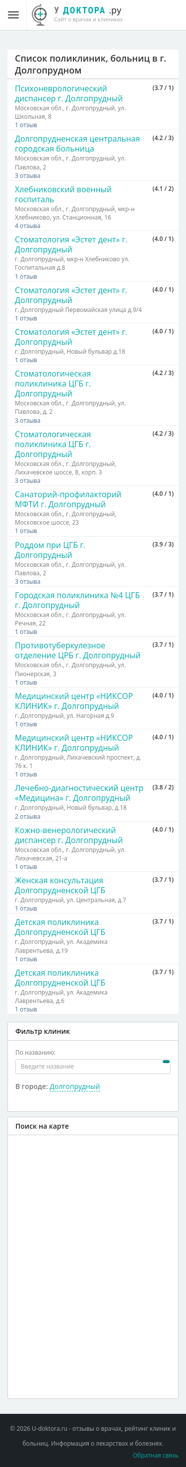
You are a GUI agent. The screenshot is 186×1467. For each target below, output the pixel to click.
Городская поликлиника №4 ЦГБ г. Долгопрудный (77, 600)
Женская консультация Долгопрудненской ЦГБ (60, 885)
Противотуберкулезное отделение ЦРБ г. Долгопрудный (77, 650)
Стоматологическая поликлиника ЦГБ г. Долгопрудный (53, 383)
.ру (82, 13)
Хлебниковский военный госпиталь (63, 194)
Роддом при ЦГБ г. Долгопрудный (50, 550)
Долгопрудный (75, 1086)
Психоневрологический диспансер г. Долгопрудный (69, 93)
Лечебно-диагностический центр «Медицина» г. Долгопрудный (79, 792)
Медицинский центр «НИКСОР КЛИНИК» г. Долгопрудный (74, 701)
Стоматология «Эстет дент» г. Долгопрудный (71, 244)
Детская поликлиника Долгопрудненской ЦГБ (60, 927)
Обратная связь (156, 1455)
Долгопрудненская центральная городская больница (77, 143)
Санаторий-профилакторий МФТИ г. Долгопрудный (68, 499)
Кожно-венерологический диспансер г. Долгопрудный (69, 835)
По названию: (35, 1052)
